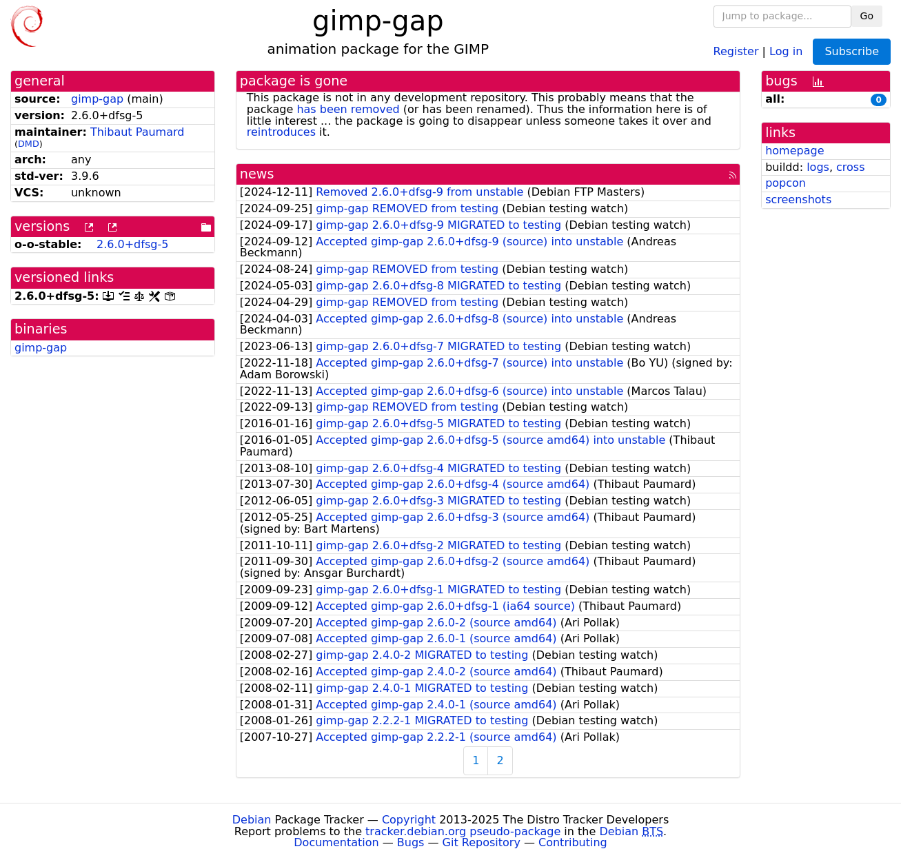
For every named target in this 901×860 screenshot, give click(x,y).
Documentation (336, 842)
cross (850, 167)
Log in (785, 50)
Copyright (409, 819)
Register (736, 50)
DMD (28, 144)
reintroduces (281, 132)
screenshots (798, 199)
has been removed (347, 109)
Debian (252, 819)
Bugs (411, 842)
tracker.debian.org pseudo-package (462, 831)
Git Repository (481, 842)
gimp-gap (97, 98)
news (257, 174)
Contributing (572, 842)
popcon (785, 183)
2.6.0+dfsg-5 (132, 244)
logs (818, 167)
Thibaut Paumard (137, 132)
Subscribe (851, 51)
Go (866, 15)
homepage (794, 150)
